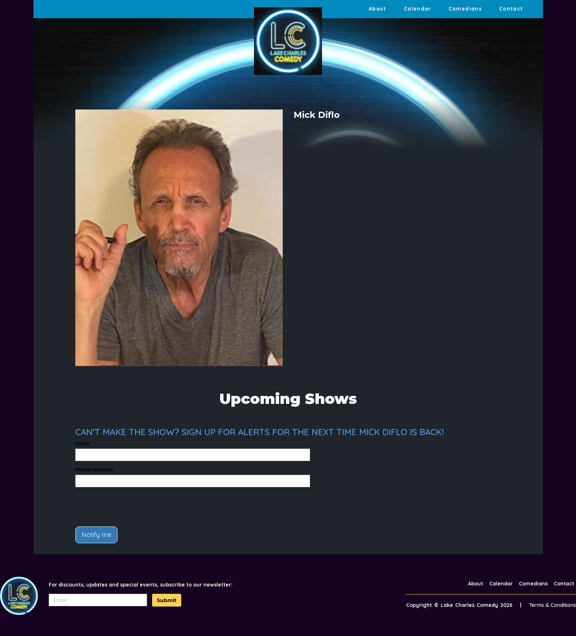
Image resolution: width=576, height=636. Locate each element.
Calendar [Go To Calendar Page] (417, 8)
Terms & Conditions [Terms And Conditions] (552, 605)
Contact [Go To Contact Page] (511, 8)
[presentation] (130, 507)
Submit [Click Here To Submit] (166, 600)
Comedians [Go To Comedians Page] (465, 8)
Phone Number (94, 469)
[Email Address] (98, 600)
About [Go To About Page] (377, 8)
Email (82, 443)
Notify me (96, 534)
